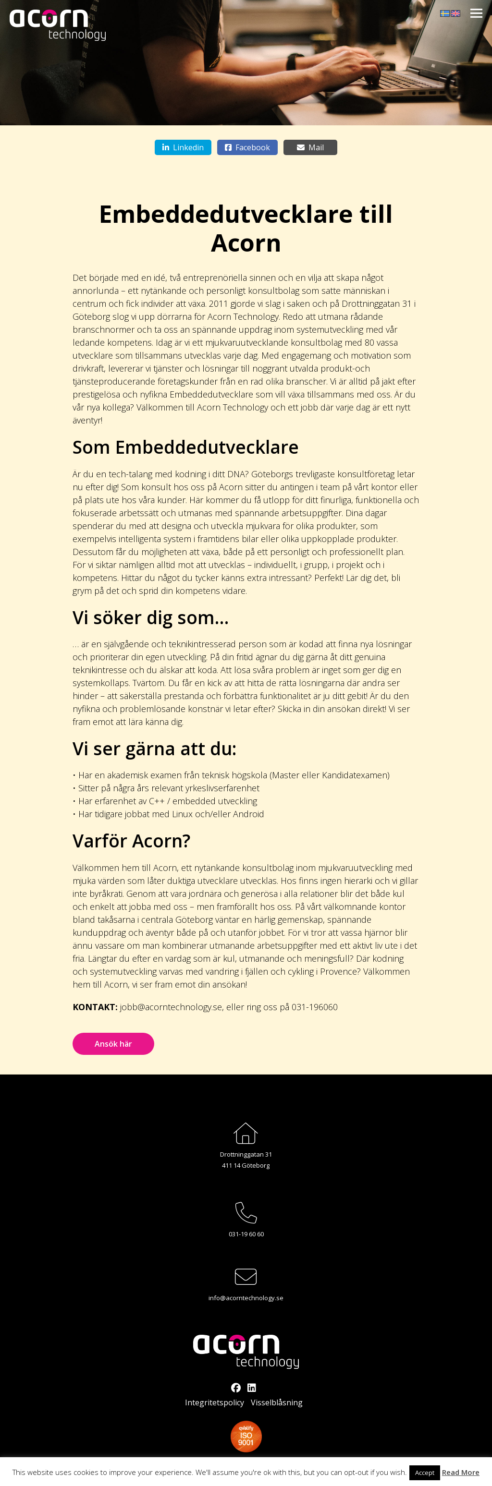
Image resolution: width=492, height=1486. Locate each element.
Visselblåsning (277, 1402)
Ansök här (113, 1044)
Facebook (247, 147)
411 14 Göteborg (246, 1165)
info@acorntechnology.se (246, 1297)
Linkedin (183, 147)
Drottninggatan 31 (246, 1154)
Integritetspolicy (214, 1402)
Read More (461, 1472)
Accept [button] (424, 1472)
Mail (310, 147)
